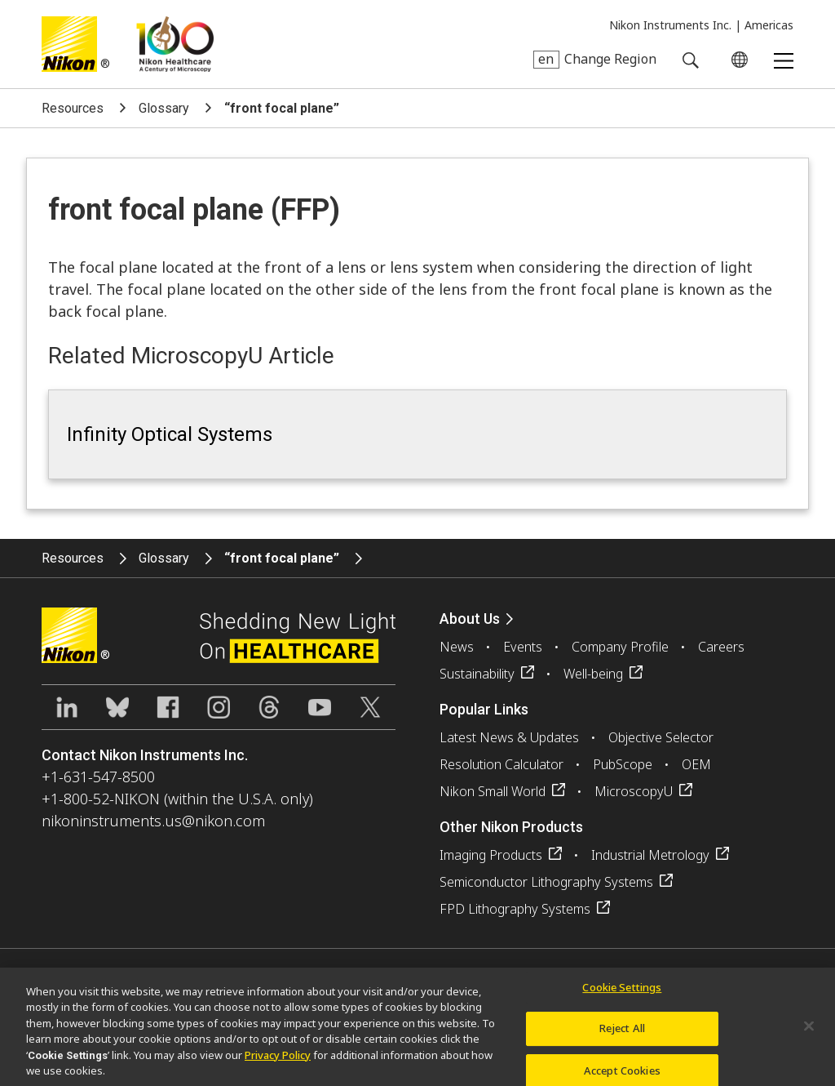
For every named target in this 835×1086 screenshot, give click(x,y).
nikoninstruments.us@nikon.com (153, 820)
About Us (470, 618)
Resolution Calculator (501, 764)
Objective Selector (661, 737)
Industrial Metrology (650, 855)
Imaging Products (491, 855)
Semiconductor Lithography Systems (546, 882)
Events (522, 647)
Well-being (593, 674)
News (457, 647)
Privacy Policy (278, 1061)
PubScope (622, 764)
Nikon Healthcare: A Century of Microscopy (175, 44)
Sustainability (477, 674)
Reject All (622, 1035)
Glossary (164, 108)
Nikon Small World (493, 791)
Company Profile (620, 647)
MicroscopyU (633, 791)
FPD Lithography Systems (515, 909)
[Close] (809, 1032)
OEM (696, 764)
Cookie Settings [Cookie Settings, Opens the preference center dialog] (621, 993)
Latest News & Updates (509, 737)
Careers (721, 647)
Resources (73, 108)
